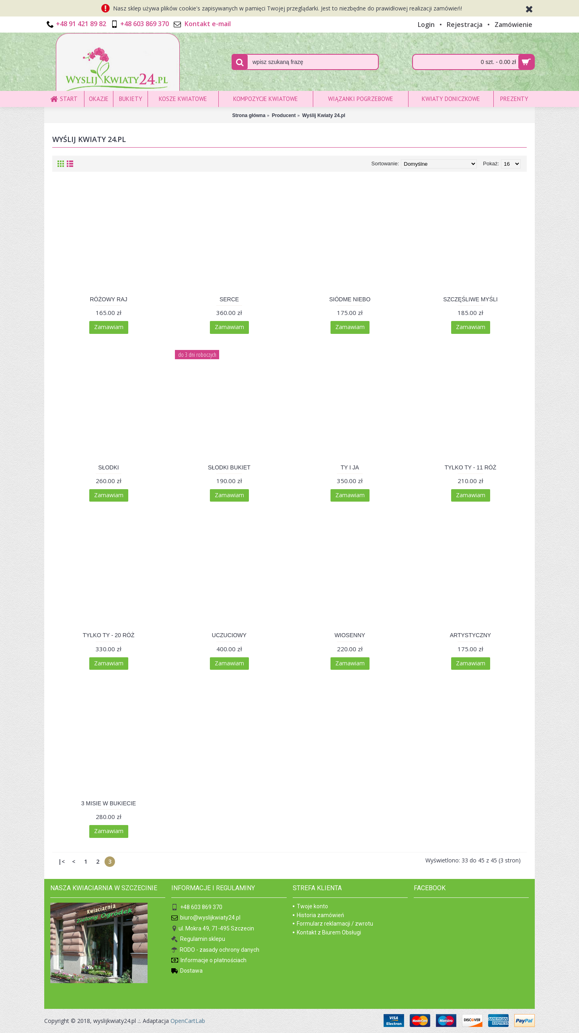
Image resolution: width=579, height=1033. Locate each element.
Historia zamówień (318, 915)
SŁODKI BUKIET (229, 467)
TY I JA (350, 467)
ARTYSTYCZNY (470, 635)
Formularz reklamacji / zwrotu (333, 923)
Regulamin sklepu (198, 939)
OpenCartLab (187, 1021)
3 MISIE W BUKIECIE (108, 803)
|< (61, 861)
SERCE (229, 299)
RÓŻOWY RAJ (108, 299)
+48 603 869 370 (196, 908)
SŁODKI (108, 467)
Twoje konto (310, 906)
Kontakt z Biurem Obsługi (327, 932)
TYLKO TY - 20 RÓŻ (109, 635)
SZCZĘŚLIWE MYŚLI (470, 299)
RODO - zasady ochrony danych (215, 950)
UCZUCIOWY (229, 635)
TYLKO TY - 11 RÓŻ (471, 467)
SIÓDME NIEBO (350, 299)
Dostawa (187, 971)
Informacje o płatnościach (208, 961)
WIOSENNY (350, 635)
